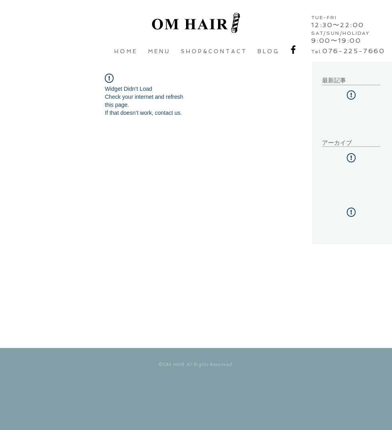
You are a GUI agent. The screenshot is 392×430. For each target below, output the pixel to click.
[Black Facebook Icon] (293, 49)
